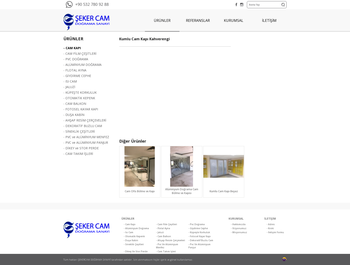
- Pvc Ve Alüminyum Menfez (167, 246)
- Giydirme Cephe (198, 228)
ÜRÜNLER (162, 20)
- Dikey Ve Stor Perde (136, 251)
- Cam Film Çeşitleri (166, 224)
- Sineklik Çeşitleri (134, 244)
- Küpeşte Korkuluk (199, 232)
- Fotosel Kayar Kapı (199, 236)
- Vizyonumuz (238, 228)
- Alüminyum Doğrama (136, 228)
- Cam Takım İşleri (166, 251)
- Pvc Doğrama (196, 224)
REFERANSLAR (198, 20)
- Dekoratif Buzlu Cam (200, 240)
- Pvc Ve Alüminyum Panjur (199, 246)
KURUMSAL (233, 20)
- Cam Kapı (129, 224)
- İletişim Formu (275, 232)
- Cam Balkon (163, 236)
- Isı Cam (128, 232)
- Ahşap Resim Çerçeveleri (170, 240)
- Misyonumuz (239, 232)
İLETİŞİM (269, 20)
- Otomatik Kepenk (134, 236)
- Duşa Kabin (131, 240)
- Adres (271, 224)
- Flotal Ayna (163, 228)
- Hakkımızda (238, 224)
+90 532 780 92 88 (92, 4)
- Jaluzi (160, 232)
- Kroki (270, 228)
